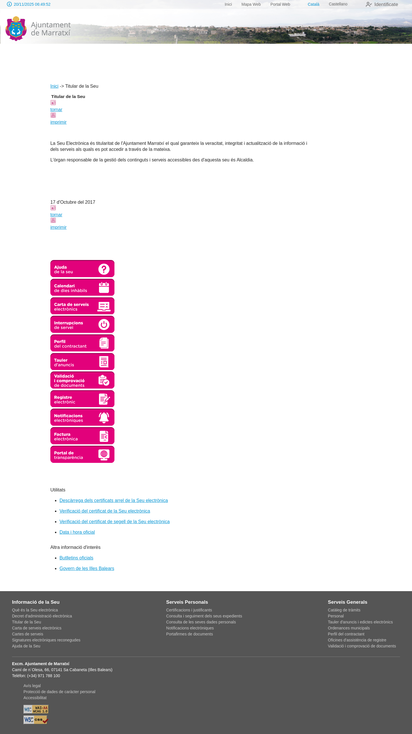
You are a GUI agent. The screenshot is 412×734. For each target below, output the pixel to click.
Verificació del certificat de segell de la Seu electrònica (115, 521)
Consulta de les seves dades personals (201, 622)
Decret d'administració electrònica (42, 616)
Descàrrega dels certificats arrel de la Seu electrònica (114, 500)
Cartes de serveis (27, 634)
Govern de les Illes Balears (87, 568)
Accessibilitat (35, 697)
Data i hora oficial (77, 532)
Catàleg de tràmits (344, 610)
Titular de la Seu (26, 622)
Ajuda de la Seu (26, 646)
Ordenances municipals (349, 628)
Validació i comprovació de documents (362, 646)
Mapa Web (249, 4)
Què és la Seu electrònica (35, 610)
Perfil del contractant (346, 634)
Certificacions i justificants (189, 610)
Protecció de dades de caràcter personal (59, 691)
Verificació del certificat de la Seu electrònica (105, 511)
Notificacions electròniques (190, 628)
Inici (226, 4)
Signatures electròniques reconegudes (46, 640)
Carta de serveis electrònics (37, 628)
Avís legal (32, 685)
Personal (336, 616)
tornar (56, 109)
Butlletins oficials (76, 557)
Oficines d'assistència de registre (357, 640)
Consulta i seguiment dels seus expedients (204, 616)
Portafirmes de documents (189, 634)
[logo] (38, 29)
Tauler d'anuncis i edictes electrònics (360, 622)
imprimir (58, 122)
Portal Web (279, 4)
